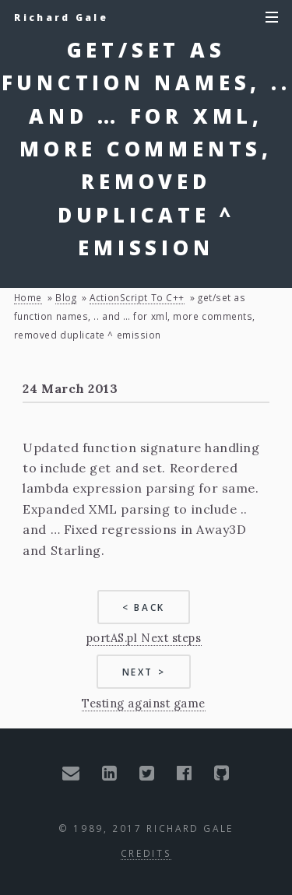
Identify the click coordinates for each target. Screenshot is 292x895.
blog (65, 297)
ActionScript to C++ (137, 297)
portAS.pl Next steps (144, 637)
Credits (146, 853)
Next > (144, 671)
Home (28, 297)
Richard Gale (61, 17)
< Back (143, 607)
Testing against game (144, 703)
